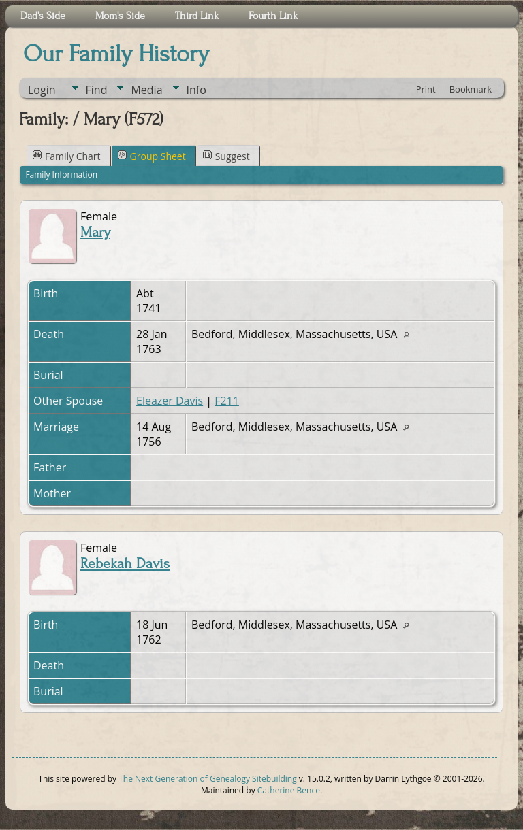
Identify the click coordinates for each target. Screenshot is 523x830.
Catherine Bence (288, 790)
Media (146, 89)
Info (196, 89)
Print (426, 89)
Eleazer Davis (169, 400)
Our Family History (116, 53)
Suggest (226, 156)
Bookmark (470, 89)
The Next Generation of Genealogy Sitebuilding (207, 778)
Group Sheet (152, 156)
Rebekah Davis (125, 563)
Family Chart (67, 156)
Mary (95, 232)
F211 (227, 400)
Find (97, 89)
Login (42, 89)
